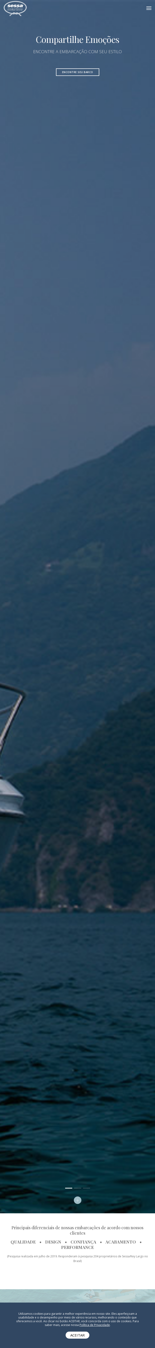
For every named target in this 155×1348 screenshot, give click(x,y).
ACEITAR (77, 1335)
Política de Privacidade (94, 1325)
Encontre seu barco (77, 72)
